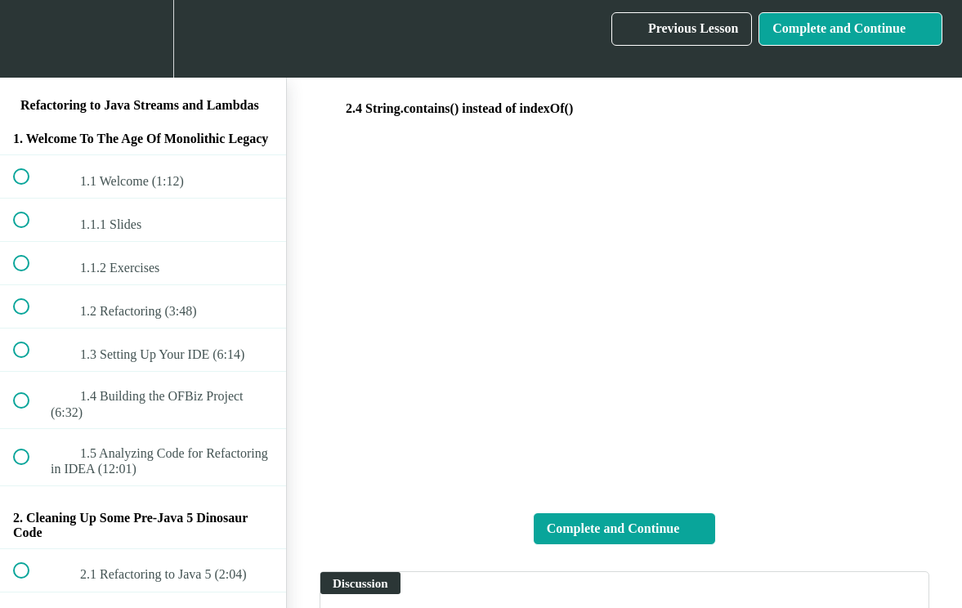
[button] (30, 39)
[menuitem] (143, 39)
